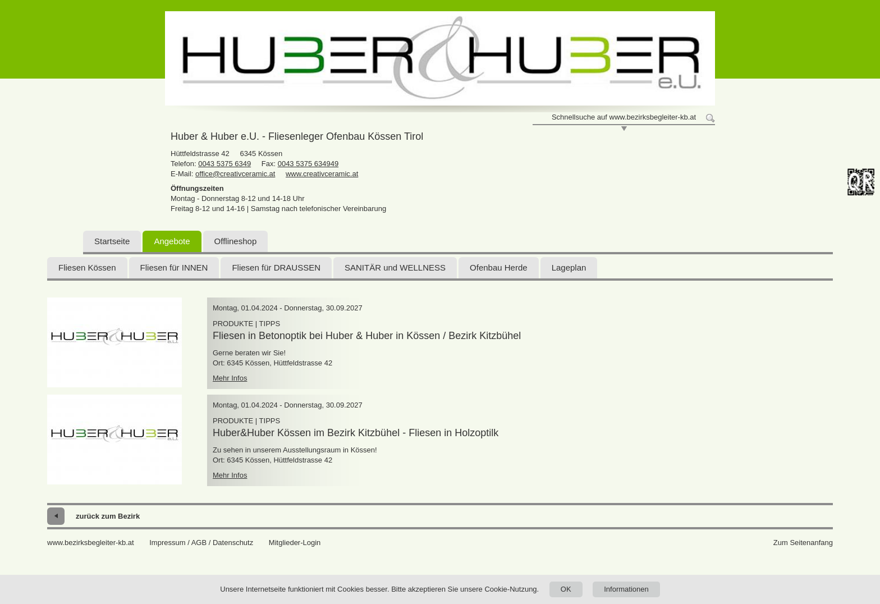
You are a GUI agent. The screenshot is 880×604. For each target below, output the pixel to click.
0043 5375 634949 (308, 163)
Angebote (172, 241)
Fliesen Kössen (87, 267)
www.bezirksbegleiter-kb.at (90, 542)
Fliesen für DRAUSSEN (276, 267)
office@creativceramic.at (235, 174)
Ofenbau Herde (499, 267)
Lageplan (569, 267)
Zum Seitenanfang (803, 542)
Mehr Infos (230, 378)
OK (566, 589)
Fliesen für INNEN (174, 267)
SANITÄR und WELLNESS (395, 267)
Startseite (112, 241)
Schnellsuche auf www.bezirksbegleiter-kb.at (624, 117)
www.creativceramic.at (322, 174)
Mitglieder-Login (295, 542)
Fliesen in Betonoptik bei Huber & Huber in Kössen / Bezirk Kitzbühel (367, 335)
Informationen (626, 589)
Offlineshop (235, 241)
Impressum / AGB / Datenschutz (201, 542)
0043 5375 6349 (224, 163)
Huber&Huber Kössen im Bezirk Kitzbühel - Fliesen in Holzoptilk (355, 432)
